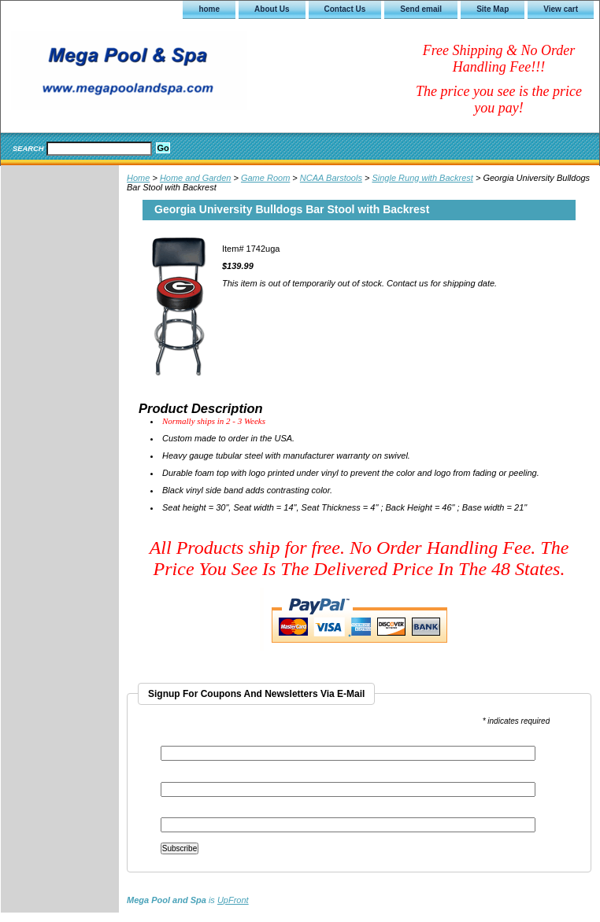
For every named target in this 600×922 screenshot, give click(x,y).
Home (138, 178)
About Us (271, 9)
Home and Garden (195, 178)
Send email (421, 9)
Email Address (190, 740)
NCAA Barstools (331, 178)
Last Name (180, 812)
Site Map (492, 9)
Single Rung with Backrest (422, 178)
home (209, 9)
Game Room (265, 178)
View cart (560, 9)
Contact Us (345, 9)
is (188, 900)
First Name (181, 776)
